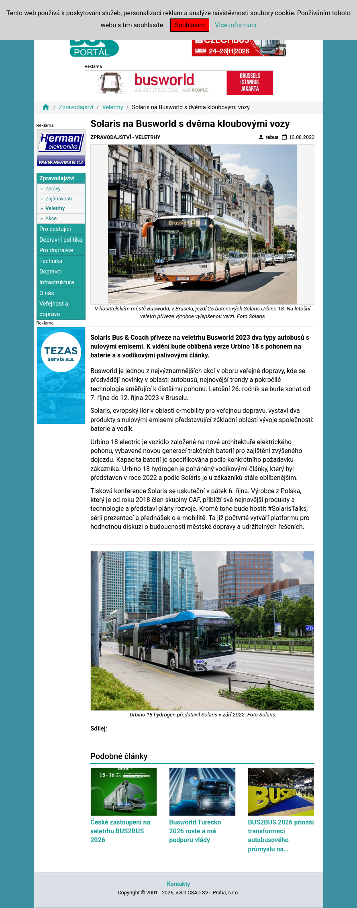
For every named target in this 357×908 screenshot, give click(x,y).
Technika (51, 261)
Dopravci (50, 271)
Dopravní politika (60, 240)
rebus (268, 137)
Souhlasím (190, 25)
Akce (51, 218)
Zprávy (53, 189)
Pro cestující (55, 229)
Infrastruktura (56, 282)
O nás (46, 293)
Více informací (235, 25)
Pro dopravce (56, 250)
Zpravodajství (76, 107)
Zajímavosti (58, 199)
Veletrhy (112, 107)
